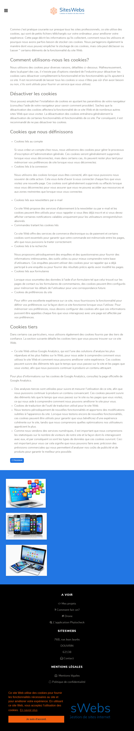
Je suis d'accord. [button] (36, 719)
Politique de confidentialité (68, 682)
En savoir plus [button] (29, 710)
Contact (69, 658)
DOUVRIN (67, 645)
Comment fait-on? (68, 609)
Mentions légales (69, 675)
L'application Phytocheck (68, 622)
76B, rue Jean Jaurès (67, 639)
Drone (68, 616)
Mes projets (69, 603)
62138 (67, 652)
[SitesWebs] (67, 11)
